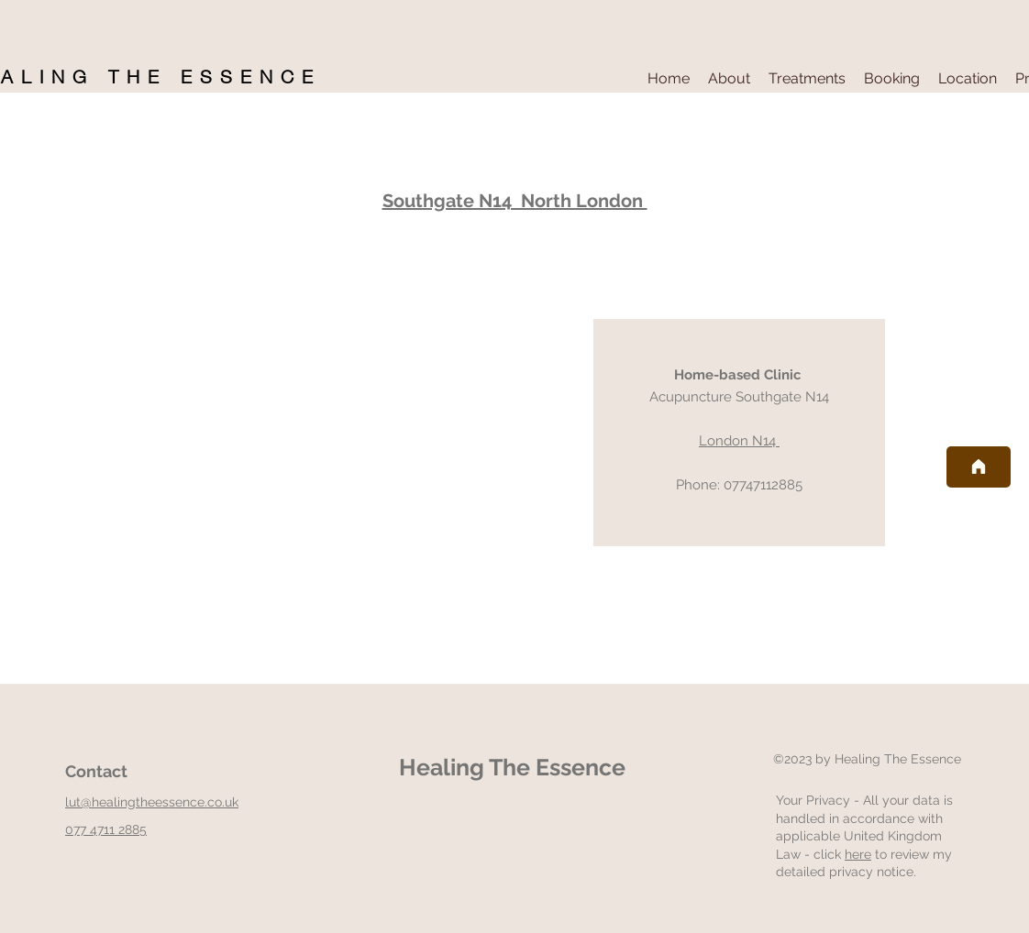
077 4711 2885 (106, 829)
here (858, 854)
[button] (729, 79)
